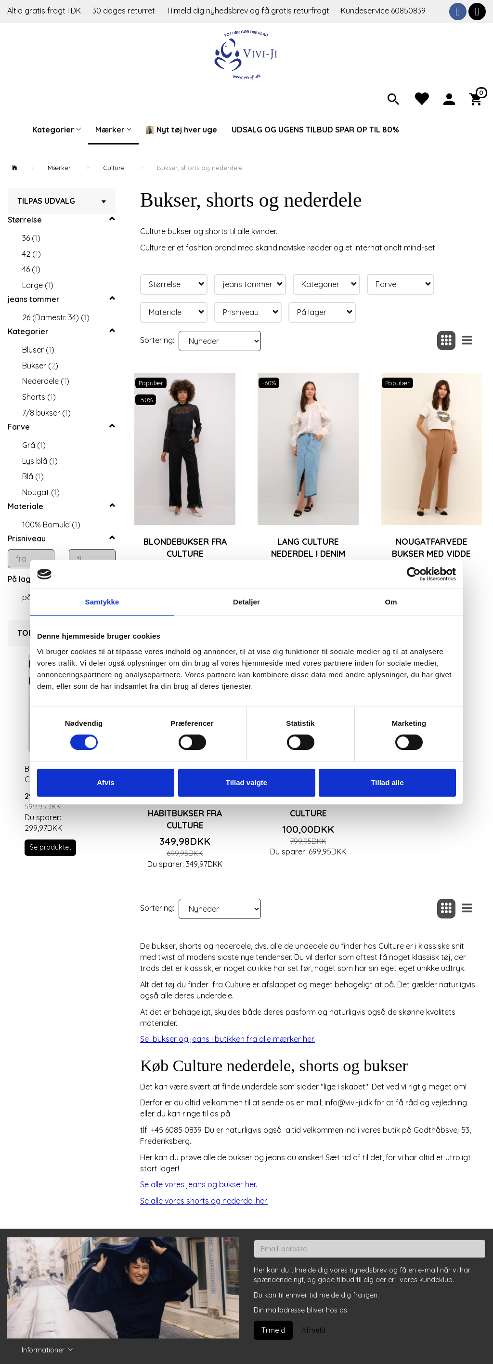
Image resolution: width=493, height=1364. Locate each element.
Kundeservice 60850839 (383, 10)
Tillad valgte (246, 782)
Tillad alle (387, 782)
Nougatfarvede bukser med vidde (431, 547)
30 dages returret (124, 10)
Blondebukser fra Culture (185, 547)
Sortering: (157, 340)
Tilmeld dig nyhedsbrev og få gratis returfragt (249, 10)
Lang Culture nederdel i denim (308, 547)
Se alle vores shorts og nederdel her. (204, 1201)
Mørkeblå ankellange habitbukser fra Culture (185, 807)
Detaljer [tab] (246, 602)
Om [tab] (391, 602)
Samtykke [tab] (102, 602)
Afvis (106, 782)
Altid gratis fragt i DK (44, 10)
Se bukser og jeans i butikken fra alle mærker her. (227, 1039)
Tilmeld (273, 1330)
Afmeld (313, 1330)
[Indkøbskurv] (477, 98)
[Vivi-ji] (247, 54)
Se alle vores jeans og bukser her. (198, 1184)
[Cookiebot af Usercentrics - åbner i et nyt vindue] (414, 574)
